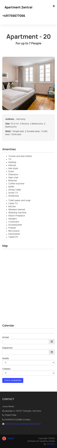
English (11, 438)
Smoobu (51, 444)
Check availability (12, 380)
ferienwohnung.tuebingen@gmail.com (23, 424)
